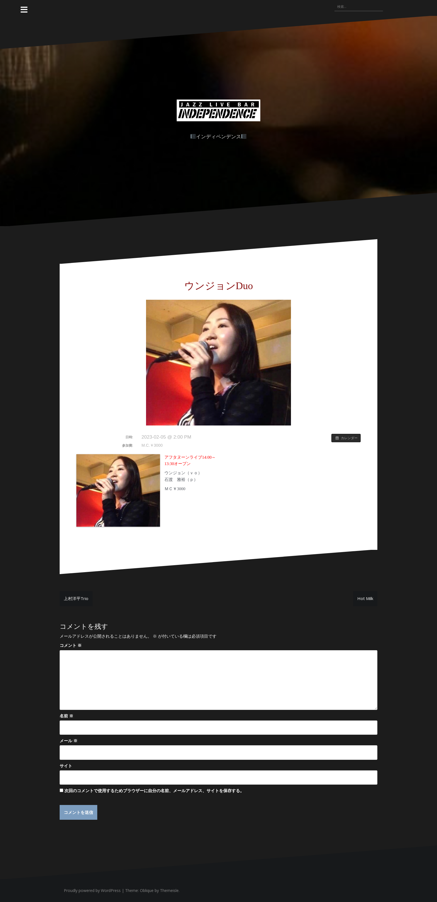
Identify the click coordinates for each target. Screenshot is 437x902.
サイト (66, 765)
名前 (66, 716)
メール (68, 740)
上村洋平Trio (76, 598)
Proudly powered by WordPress (92, 890)
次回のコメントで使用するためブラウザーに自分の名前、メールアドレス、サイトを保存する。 (154, 790)
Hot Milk (365, 598)
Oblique (147, 890)
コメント (71, 645)
